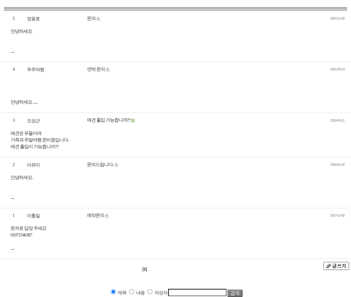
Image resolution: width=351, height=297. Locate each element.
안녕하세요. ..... (24, 102)
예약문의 (95, 215)
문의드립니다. (100, 164)
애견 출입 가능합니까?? (109, 120)
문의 (91, 18)
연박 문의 (96, 69)
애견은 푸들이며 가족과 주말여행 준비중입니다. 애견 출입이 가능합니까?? (40, 140)
